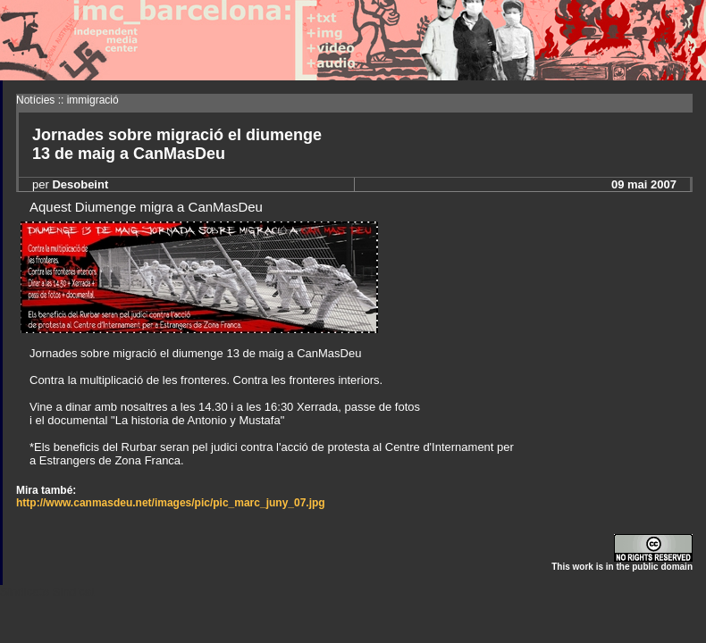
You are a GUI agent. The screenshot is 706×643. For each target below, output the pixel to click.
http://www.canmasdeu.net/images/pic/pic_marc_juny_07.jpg (170, 503)
